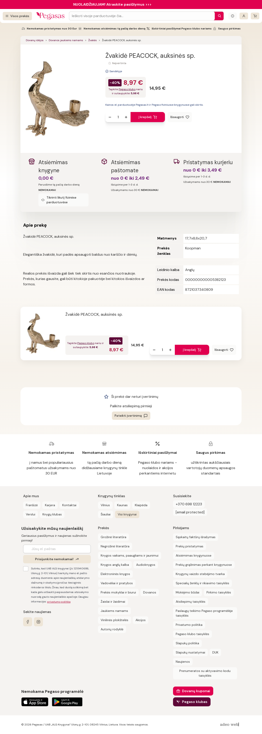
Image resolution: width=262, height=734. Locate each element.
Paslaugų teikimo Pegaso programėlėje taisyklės (204, 613)
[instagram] (38, 621)
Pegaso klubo (127, 89)
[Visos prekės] (17, 16)
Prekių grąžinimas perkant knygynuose (204, 565)
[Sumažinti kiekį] (110, 117)
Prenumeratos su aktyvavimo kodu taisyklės (205, 673)
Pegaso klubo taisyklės (192, 634)
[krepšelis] (255, 16)
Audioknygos (145, 565)
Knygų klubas (52, 514)
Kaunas (122, 505)
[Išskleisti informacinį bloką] (232, 16)
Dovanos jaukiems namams (66, 40)
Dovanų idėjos (35, 40)
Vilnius (105, 505)
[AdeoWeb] (230, 725)
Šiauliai (106, 514)
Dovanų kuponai (196, 691)
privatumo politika (59, 602)
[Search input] (142, 15)
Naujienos (183, 662)
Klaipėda (141, 505)
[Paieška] (218, 15)
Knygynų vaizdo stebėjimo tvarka (200, 574)
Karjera (50, 505)
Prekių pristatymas (189, 546)
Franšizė (32, 505)
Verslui (30, 514)
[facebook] (27, 621)
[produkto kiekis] (118, 117)
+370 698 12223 (189, 504)
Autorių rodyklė (112, 629)
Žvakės (92, 40)
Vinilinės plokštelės (114, 620)
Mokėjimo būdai (187, 592)
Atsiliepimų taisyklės (190, 602)
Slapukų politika (187, 643)
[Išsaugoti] (180, 117)
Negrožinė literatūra (115, 546)
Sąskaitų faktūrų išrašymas (195, 537)
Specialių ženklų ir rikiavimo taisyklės (202, 583)
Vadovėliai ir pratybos (117, 583)
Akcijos (140, 620)
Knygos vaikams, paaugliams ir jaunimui (129, 555)
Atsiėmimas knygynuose (193, 555)
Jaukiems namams (114, 611)
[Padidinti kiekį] (126, 117)
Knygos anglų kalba (115, 565)
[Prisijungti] (244, 16)
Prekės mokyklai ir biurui (118, 592)
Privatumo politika (189, 625)
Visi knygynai (127, 514)
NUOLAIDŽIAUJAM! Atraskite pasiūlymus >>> (112, 4)
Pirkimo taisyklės (218, 592)
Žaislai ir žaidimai (113, 602)
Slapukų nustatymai (190, 652)
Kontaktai (69, 505)
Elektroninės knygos (115, 574)
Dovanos (149, 592)
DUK (215, 652)
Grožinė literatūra (113, 537)
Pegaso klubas (194, 701)
